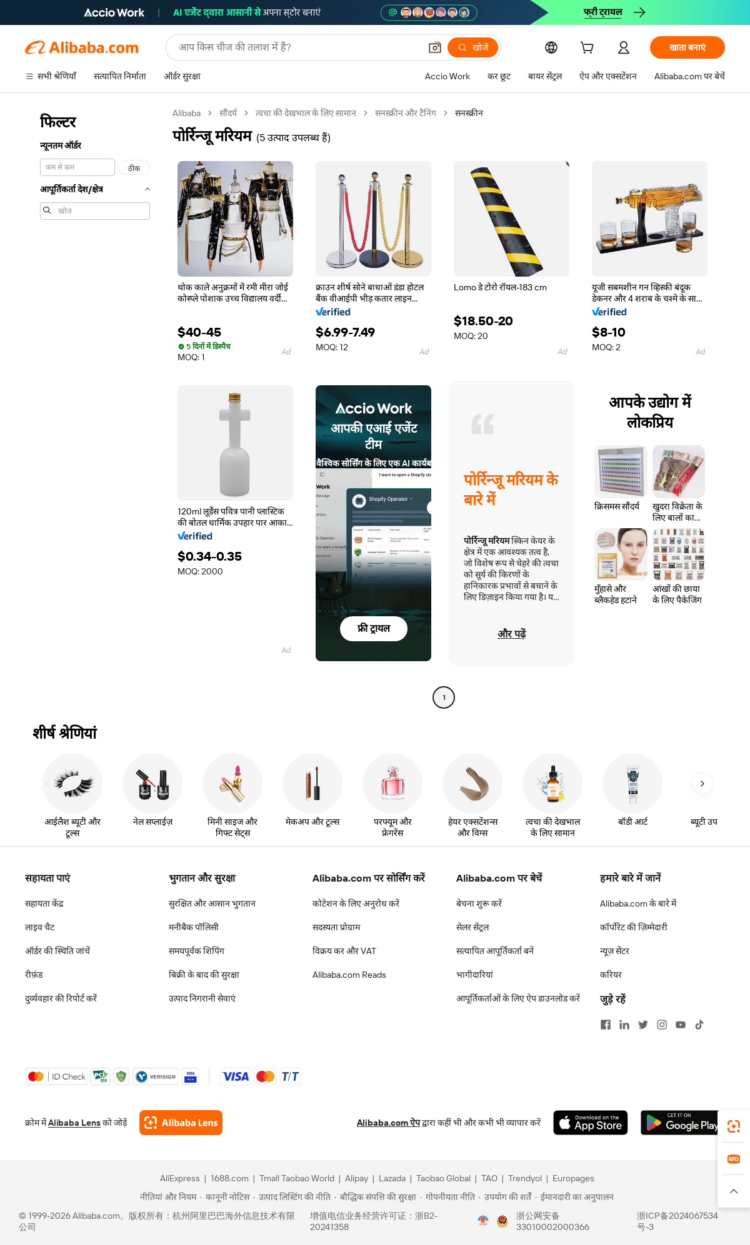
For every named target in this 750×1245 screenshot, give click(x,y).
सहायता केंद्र (44, 903)
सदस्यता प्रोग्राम (336, 927)
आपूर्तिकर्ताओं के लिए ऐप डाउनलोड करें (518, 998)
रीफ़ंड (33, 975)
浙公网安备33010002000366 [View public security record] (552, 1221)
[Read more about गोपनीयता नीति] (447, 1197)
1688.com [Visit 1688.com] (230, 1178)
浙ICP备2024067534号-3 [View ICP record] (677, 1221)
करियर (611, 975)
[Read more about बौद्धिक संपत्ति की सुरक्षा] (375, 1197)
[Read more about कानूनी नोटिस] (224, 1197)
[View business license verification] (483, 1221)
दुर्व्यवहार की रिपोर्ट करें (61, 998)
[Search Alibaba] (298, 47)
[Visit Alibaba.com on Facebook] (605, 1024)
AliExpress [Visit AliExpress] (180, 1178)
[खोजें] (473, 47)
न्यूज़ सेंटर (614, 951)
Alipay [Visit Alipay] (356, 1178)
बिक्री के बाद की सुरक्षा (204, 975)
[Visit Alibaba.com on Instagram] (662, 1024)
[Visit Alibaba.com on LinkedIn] (624, 1024)
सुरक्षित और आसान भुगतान (212, 903)
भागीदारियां (474, 975)
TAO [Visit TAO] (489, 1178)
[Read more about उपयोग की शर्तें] (505, 1197)
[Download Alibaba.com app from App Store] (590, 1122)
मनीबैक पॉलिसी (194, 927)
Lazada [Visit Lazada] (392, 1178)
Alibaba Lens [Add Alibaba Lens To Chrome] (74, 1123)
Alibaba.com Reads (349, 975)
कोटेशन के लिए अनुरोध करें (355, 903)
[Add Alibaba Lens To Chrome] (180, 1122)
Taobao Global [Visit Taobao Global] (443, 1178)
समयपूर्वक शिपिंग (196, 951)
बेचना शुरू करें (479, 903)
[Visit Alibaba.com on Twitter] (643, 1024)
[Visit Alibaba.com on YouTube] (680, 1024)
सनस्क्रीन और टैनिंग (405, 113)
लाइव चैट (39, 927)
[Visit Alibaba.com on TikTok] (699, 1024)
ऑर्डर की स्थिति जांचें (57, 951)
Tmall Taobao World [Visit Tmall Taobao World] (296, 1178)
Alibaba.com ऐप (388, 1123)
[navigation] (95, 407)
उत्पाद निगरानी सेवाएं (202, 998)
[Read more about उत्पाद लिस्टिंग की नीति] (292, 1197)
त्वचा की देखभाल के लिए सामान (306, 113)
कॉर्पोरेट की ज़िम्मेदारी (634, 927)
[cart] (589, 49)
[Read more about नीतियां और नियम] (166, 1197)
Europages (573, 1178)
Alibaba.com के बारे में (638, 903)
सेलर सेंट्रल (472, 927)
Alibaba (186, 113)
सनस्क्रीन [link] (469, 113)
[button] (435, 47)
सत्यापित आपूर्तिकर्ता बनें (495, 951)
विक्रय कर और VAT (344, 951)
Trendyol (525, 1178)
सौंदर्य (228, 113)
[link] (734, 1126)
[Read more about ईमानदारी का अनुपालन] (574, 1197)
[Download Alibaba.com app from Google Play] (683, 1122)
